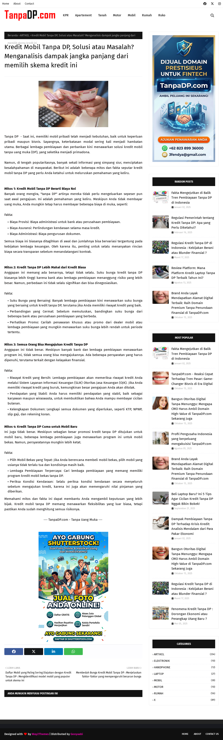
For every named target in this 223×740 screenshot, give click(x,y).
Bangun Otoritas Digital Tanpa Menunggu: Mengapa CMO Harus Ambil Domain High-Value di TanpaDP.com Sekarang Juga (191, 409)
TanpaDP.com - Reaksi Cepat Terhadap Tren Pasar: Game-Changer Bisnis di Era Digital (192, 379)
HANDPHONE (184, 667)
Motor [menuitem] (117, 15)
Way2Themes (40, 734)
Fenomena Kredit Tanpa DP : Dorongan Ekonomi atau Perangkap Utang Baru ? (192, 614)
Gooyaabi (77, 734)
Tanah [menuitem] (102, 15)
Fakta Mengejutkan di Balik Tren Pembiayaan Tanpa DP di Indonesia (191, 198)
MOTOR (184, 686)
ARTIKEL (24, 35)
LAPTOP (184, 673)
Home (5, 3)
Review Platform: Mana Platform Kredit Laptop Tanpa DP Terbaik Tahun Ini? (193, 273)
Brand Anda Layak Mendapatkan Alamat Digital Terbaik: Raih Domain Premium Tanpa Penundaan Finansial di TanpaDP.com (192, 303)
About (17, 3)
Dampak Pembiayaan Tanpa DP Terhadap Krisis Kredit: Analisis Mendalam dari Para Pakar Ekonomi (192, 526)
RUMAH (184, 693)
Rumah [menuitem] (147, 15)
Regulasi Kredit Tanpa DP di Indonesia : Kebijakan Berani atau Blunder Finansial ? (192, 248)
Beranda (13, 35)
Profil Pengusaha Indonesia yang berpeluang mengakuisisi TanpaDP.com (191, 439)
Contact (29, 3)
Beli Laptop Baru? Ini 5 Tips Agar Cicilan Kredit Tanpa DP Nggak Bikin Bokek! (192, 499)
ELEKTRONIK (184, 660)
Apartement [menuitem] (83, 15)
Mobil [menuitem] (131, 15)
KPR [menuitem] (66, 15)
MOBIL (184, 680)
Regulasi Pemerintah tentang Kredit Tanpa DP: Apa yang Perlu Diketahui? (192, 222)
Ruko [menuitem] (161, 15)
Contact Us (212, 734)
